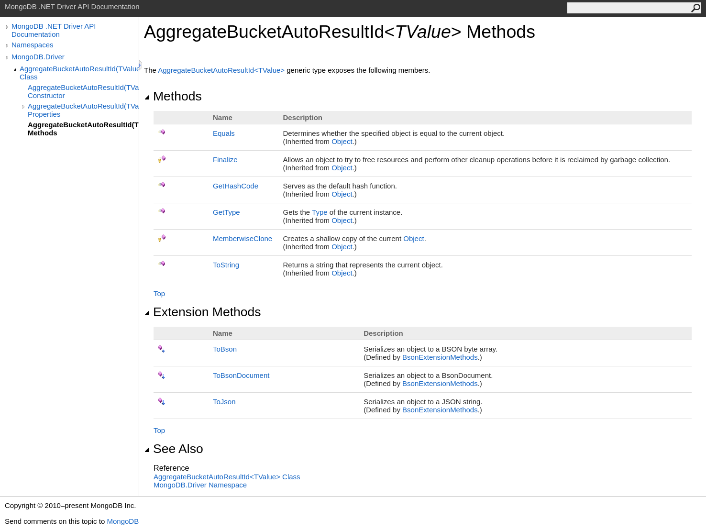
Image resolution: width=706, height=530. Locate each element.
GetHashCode (235, 186)
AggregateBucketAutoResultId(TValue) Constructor (83, 91)
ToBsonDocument (241, 375)
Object (341, 141)
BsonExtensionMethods (440, 357)
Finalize (225, 159)
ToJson (224, 402)
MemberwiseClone (242, 238)
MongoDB (123, 521)
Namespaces (32, 45)
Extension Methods (202, 312)
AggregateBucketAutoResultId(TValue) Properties (83, 110)
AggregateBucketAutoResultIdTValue (222, 70)
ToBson (225, 349)
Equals (224, 133)
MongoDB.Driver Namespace (200, 485)
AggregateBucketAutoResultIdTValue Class (227, 477)
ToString (226, 265)
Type (320, 212)
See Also (173, 449)
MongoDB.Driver (38, 57)
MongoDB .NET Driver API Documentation (53, 30)
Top (159, 293)
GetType (226, 212)
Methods (173, 96)
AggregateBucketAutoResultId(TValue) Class (79, 73)
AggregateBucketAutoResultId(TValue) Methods (83, 129)
